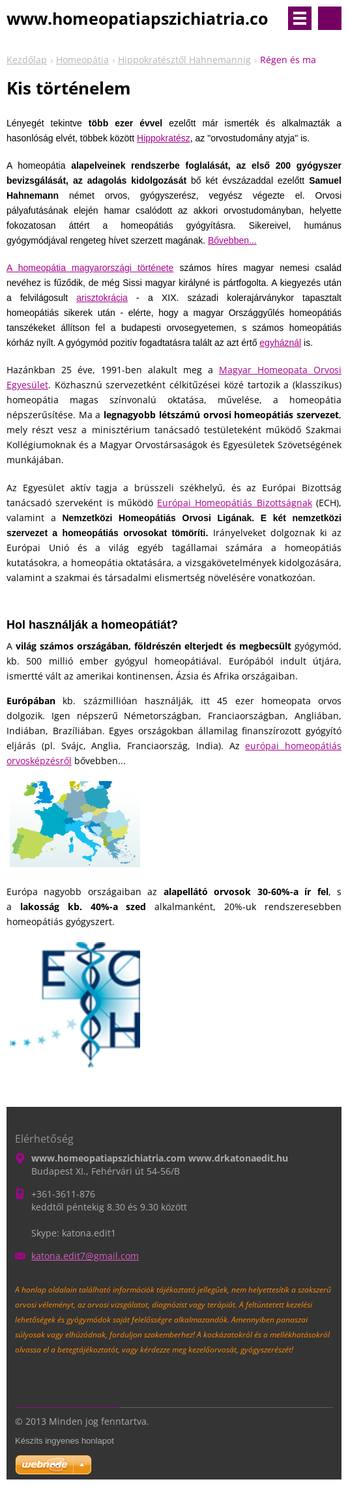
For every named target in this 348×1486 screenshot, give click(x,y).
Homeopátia (82, 59)
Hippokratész (163, 138)
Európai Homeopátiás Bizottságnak (234, 502)
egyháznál (280, 342)
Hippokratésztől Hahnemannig (184, 59)
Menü (299, 18)
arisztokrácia (102, 298)
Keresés (329, 18)
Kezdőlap (27, 59)
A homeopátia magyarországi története (90, 268)
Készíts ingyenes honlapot (64, 1441)
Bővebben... (232, 240)
